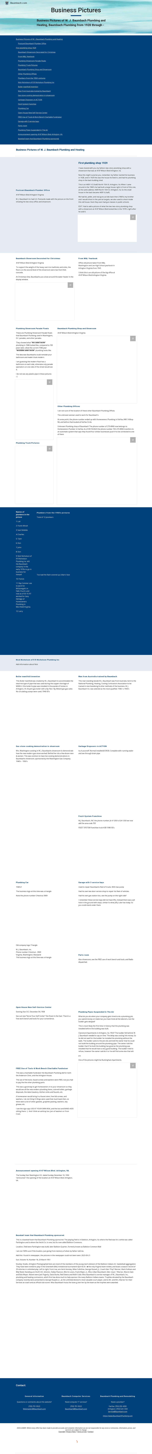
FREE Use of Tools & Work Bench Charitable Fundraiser (40, 117)
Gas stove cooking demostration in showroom (36, 95)
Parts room (22, 126)
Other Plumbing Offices (27, 74)
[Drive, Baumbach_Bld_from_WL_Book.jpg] (97, 293)
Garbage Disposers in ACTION (30, 100)
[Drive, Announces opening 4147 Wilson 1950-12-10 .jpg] (44, 1205)
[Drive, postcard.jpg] (44, 227)
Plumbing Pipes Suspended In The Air (33, 130)
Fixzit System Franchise (27, 104)
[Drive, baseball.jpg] (76, 1330)
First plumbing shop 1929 (26, 48)
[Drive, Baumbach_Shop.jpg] (44, 173)
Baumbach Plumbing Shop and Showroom (35, 69)
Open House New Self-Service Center (32, 113)
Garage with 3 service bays (28, 121)
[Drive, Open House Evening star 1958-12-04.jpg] (44, 1044)
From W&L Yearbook (26, 56)
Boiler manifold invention (28, 87)
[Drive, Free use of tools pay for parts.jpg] (44, 1139)
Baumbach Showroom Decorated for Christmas (37, 52)
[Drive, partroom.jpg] (107, 987)
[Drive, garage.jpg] (107, 930)
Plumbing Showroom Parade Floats (32, 61)
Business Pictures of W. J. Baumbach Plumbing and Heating (39, 39)
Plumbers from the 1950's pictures (31, 78)
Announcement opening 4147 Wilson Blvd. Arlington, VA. (40, 134)
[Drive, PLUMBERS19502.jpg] (86, 615)
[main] (76, 16)
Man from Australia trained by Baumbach (34, 91)
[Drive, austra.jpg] (107, 714)
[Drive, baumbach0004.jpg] (44, 920)
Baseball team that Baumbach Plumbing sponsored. (38, 139)
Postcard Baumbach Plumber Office (32, 43)
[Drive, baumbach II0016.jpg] (44, 982)
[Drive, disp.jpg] (107, 778)
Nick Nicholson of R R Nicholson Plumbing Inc (36, 82)
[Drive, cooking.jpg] (44, 786)
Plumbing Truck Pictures (28, 65)
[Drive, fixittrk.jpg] (107, 852)
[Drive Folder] (107, 228)
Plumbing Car (23, 108)
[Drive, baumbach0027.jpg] (86, 546)
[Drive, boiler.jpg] (44, 716)
